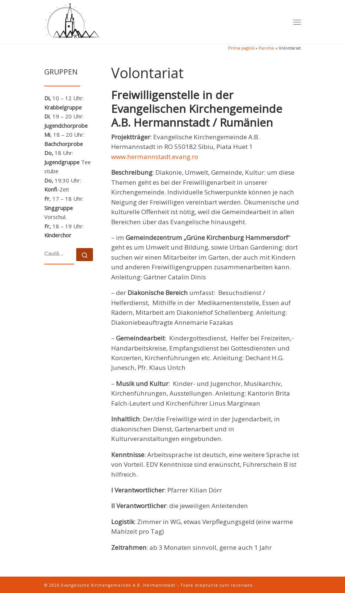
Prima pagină (241, 48)
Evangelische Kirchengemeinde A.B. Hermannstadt (118, 585)
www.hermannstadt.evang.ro (154, 156)
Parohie (266, 48)
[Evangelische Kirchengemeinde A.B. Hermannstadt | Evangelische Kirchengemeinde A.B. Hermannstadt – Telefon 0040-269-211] (71, 20)
